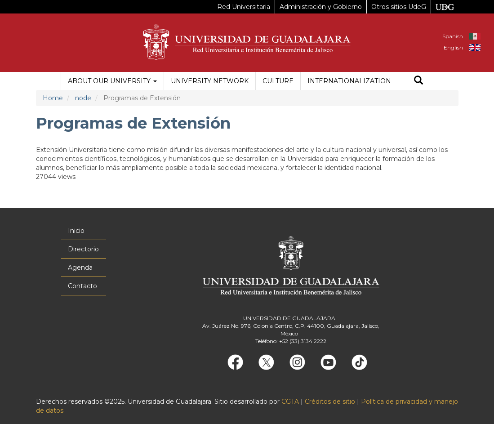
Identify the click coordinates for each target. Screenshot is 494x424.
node (83, 98)
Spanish (452, 36)
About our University (112, 81)
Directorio (83, 249)
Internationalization (349, 81)
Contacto (82, 286)
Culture (278, 81)
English (453, 47)
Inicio (76, 231)
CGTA (290, 401)
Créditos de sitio (330, 401)
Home (53, 98)
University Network (210, 81)
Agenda (80, 267)
